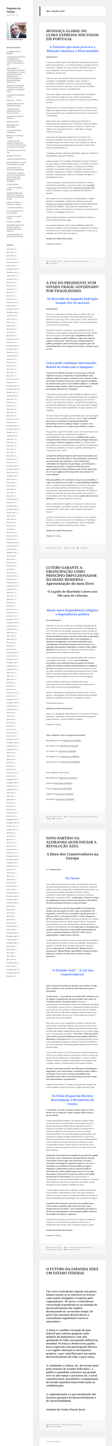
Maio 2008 (10, 953)
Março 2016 (10, 649)
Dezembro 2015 (12, 659)
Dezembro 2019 (12, 506)
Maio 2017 (10, 603)
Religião (48, 819)
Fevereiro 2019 (11, 536)
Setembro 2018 (11, 553)
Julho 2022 (10, 402)
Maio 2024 (10, 329)
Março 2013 (10, 769)
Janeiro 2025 (11, 306)
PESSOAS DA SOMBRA (14, 222)
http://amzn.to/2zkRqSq (71, 740)
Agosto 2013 (10, 753)
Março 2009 (10, 923)
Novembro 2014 (12, 703)
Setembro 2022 (11, 396)
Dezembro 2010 (12, 856)
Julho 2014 (10, 716)
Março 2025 (10, 299)
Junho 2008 (10, 949)
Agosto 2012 (10, 793)
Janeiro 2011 (11, 853)
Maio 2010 (10, 876)
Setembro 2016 (11, 629)
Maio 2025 (10, 292)
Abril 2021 (10, 452)
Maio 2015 (10, 683)
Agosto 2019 (10, 516)
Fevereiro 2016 (11, 653)
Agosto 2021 (10, 439)
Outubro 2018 (11, 549)
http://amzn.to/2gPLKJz (70, 756)
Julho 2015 (10, 676)
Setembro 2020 (11, 476)
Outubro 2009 (11, 899)
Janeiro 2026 (11, 266)
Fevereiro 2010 (11, 886)
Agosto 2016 (10, 633)
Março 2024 (10, 336)
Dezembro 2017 (12, 583)
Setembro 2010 (11, 866)
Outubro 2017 (11, 589)
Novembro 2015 (12, 663)
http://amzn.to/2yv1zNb (69, 746)
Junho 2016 (10, 639)
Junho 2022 (10, 406)
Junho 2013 (10, 759)
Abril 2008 (10, 956)
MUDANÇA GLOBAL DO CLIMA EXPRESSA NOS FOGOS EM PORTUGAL (72, 34)
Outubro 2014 (11, 706)
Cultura (68, 261)
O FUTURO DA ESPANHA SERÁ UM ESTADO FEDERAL (72, 1271)
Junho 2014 (10, 719)
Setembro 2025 (11, 279)
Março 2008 (10, 959)
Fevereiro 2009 (11, 926)
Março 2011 (10, 846)
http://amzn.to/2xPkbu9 (63, 783)
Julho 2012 (10, 796)
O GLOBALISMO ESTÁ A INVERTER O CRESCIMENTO (15, 169)
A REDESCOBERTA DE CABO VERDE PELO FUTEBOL (15, 105)
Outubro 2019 (11, 513)
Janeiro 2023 (11, 382)
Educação (84, 817)
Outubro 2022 (11, 392)
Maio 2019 (10, 526)
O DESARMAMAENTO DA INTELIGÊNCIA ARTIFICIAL (15, 235)
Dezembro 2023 (12, 346)
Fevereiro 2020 (11, 499)
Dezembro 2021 (12, 426)
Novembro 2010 (12, 859)
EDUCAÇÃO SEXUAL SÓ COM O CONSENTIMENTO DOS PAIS (16, 163)
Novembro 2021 (12, 429)
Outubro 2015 (11, 666)
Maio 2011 (10, 839)
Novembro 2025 (12, 272)
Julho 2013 (10, 756)
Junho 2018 (10, 563)
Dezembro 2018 (12, 543)
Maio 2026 (10, 252)
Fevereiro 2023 (11, 379)
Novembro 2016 (12, 623)
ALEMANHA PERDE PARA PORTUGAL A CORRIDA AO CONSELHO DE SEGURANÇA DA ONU (15, 196)
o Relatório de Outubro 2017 (83, 188)
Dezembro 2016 (12, 619)
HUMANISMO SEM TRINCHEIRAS (12, 126)
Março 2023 (10, 376)
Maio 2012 (10, 803)
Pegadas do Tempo (14, 10)
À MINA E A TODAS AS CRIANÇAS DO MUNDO (14, 203)
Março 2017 (10, 609)
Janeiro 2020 (11, 503)
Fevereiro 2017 (11, 613)
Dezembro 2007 (12, 969)
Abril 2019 (10, 529)
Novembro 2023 (12, 349)
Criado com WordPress (53, 1442)
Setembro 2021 (11, 436)
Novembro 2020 (12, 469)
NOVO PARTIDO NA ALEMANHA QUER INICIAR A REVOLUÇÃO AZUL (71, 842)
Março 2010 (10, 883)
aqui (69, 220)
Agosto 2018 (10, 556)
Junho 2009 (10, 913)
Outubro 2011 (11, 826)
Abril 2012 (10, 806)
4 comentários (52, 263)
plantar (62, 212)
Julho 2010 (10, 869)
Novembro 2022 (12, 389)
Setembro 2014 (11, 709)
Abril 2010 (10, 879)
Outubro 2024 (11, 316)
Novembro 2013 (12, 743)
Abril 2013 (10, 766)
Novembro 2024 (12, 312)
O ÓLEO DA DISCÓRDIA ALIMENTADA (14, 131)
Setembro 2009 (11, 903)
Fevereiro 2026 (11, 262)
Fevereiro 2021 (11, 459)
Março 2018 (10, 573)
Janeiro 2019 (11, 539)
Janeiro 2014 (11, 736)
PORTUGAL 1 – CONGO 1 (14, 100)
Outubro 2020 (11, 473)
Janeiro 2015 (11, 696)
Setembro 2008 (11, 943)
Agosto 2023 (10, 359)
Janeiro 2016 (11, 656)
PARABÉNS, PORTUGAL (14, 156)
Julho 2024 (10, 322)
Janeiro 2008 (11, 966)
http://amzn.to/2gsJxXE (67, 751)
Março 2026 (10, 259)
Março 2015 (10, 689)
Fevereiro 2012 (11, 813)
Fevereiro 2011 (11, 849)
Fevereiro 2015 (11, 693)
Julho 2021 (10, 442)
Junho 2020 (10, 486)
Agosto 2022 (10, 399)
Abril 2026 (10, 256)
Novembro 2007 (12, 973)
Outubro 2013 (11, 746)
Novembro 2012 (12, 783)
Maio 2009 (10, 916)
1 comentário (83, 548)
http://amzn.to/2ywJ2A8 (64, 794)
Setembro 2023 (11, 356)
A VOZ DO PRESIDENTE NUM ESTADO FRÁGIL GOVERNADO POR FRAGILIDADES (72, 286)
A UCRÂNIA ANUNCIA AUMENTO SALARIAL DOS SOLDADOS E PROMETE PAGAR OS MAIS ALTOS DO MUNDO (16, 144)
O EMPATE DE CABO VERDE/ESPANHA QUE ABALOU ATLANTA (14, 111)
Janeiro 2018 (11, 579)
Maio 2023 (10, 369)
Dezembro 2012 (12, 779)
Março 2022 (10, 416)
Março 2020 (10, 496)
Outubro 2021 (11, 432)
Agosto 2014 (10, 713)
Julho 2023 (10, 362)
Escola (90, 817)
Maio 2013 (10, 763)
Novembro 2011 (12, 823)
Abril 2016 (10, 646)
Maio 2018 (10, 566)
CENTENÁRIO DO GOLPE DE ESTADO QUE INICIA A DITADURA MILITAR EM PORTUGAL (15, 228)
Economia (74, 261)
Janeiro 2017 (11, 616)
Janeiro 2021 (11, 462)
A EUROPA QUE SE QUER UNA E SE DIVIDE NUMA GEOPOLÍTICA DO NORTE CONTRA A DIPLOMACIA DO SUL (16, 61)
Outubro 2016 (11, 626)
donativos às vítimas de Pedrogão (59, 204)
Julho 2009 (10, 909)
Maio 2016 (10, 643)
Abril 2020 (10, 493)
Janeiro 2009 (11, 930)
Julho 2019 (10, 519)
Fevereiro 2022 (11, 419)
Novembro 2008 (12, 936)
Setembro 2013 (11, 749)
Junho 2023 (10, 366)
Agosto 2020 (10, 479)
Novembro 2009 (12, 896)
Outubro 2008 (11, 940)
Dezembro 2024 (12, 309)
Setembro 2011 (11, 829)
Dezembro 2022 (12, 386)
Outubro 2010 (11, 863)
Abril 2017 (10, 606)
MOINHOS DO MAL (13, 122)
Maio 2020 (10, 489)
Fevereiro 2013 (11, 773)
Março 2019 (10, 532)
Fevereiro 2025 (11, 302)
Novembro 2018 (12, 546)
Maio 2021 (10, 449)
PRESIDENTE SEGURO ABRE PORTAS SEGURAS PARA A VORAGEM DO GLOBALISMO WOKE (16, 89)
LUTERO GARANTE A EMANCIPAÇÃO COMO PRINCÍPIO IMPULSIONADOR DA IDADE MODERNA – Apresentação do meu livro (71, 575)
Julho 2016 (10, 636)
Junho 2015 (10, 679)
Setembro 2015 (11, 669)
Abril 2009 (10, 920)
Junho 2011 (10, 836)
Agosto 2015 (10, 673)
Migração (81, 261)
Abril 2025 (10, 296)
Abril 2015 (10, 686)
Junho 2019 (10, 522)
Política (87, 261)
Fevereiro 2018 (11, 576)
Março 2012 (10, 809)
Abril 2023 (10, 372)
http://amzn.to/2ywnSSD (62, 788)
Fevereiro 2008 (11, 963)
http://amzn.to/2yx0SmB (64, 799)
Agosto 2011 (10, 833)
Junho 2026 (10, 249)
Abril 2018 (10, 569)
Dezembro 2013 (12, 739)
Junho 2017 (10, 599)
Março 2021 (10, 456)
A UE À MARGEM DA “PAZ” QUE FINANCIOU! (15, 212)
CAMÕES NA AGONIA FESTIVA (16, 159)
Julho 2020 (10, 483)
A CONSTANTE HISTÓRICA (15, 208)
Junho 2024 (10, 326)
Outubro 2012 (11, 786)
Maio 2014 (10, 723)
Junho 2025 (10, 289)
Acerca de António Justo (15, 39)
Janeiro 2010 (11, 889)
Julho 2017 (10, 596)
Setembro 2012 (11, 789)
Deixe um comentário (73, 1249)
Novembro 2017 (12, 586)
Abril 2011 (10, 843)
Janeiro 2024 (11, 342)
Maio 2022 (10, 409)
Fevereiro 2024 (11, 339)
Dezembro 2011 (12, 819)
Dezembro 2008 (12, 933)
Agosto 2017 (10, 593)
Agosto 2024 (10, 319)
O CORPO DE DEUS (12, 184)
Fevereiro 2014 (11, 733)
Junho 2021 (10, 446)
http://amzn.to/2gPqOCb (70, 762)
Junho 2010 (10, 873)
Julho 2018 (10, 559)
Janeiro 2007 (11, 976)
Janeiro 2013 (11, 776)
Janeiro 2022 (11, 422)
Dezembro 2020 (12, 466)
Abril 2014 (10, 726)
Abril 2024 (10, 332)
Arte (67, 817)
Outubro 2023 (11, 352)
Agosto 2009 (10, 906)
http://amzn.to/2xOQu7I (68, 778)
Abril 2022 (10, 413)
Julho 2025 (10, 286)
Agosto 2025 (10, 282)
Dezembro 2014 (12, 699)
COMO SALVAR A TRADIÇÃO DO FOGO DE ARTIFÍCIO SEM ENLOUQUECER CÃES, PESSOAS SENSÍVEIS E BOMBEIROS (16, 177)
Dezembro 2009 (12, 893)
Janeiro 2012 (11, 816)
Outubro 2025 (11, 276)
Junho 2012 (10, 799)
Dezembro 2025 (12, 269)
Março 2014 (10, 729)
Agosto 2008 (10, 946)
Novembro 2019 (12, 509)
